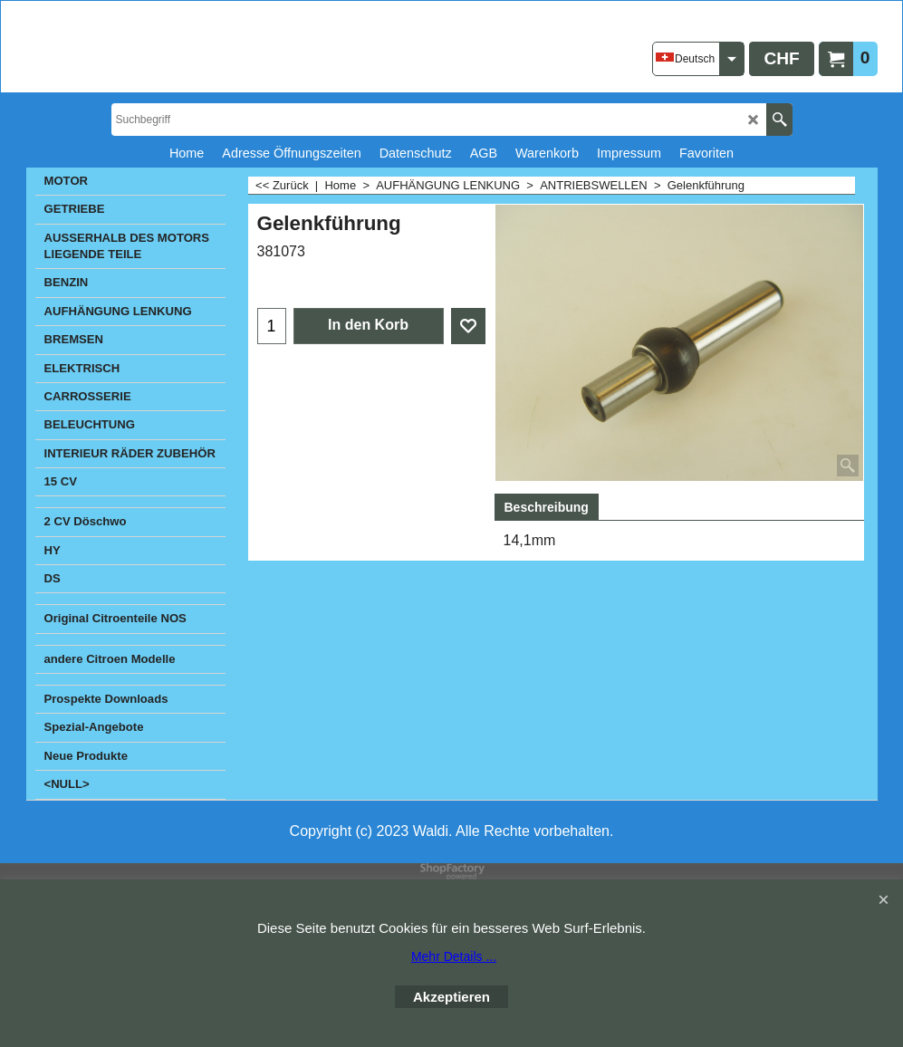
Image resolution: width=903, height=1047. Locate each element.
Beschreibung (546, 507)
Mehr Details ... (453, 956)
